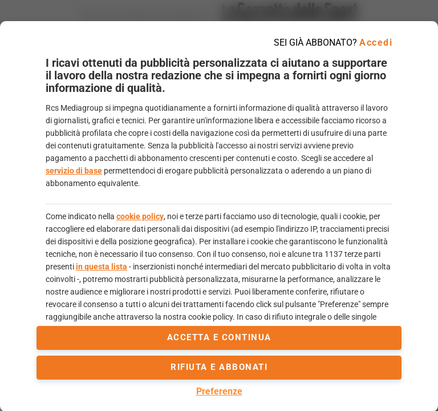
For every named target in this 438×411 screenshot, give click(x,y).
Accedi (375, 42)
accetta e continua (219, 337)
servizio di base (74, 170)
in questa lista (101, 266)
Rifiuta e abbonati (219, 367)
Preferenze (219, 391)
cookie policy (140, 216)
